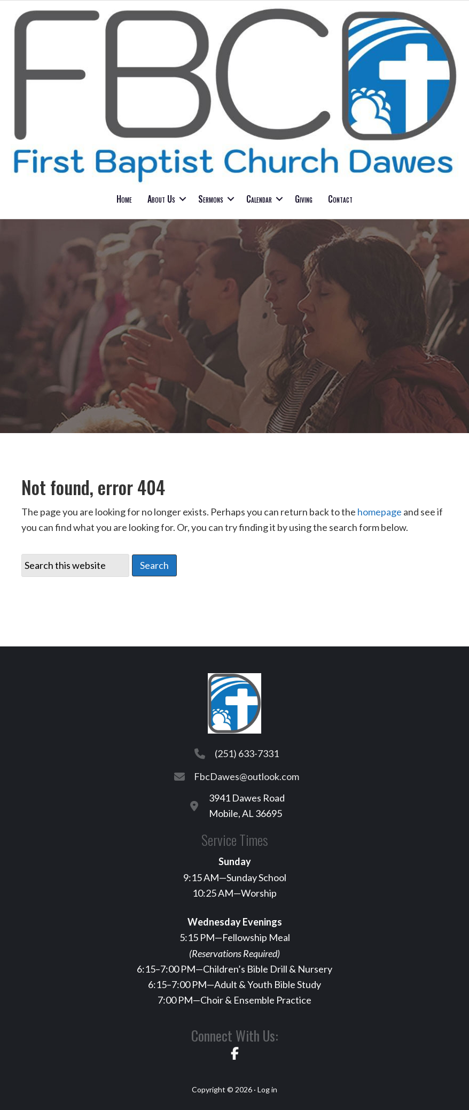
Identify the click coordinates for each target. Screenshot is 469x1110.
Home (124, 198)
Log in (267, 1089)
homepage (379, 512)
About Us (161, 198)
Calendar (259, 198)
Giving (303, 198)
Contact (340, 198)
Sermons (210, 198)
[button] (182, 198)
